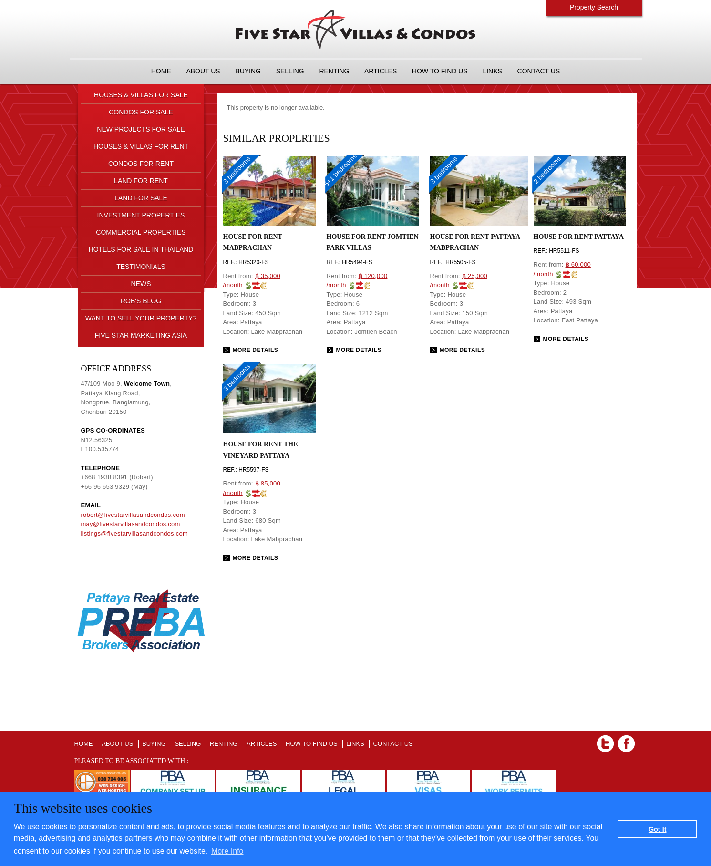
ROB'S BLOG (141, 301)
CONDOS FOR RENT (141, 163)
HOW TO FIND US (440, 71)
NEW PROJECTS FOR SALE (141, 129)
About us (203, 71)
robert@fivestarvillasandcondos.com (133, 514)
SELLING (290, 71)
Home (161, 71)
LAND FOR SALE (140, 198)
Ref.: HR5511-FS (556, 250)
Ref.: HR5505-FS (453, 262)
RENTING (334, 71)
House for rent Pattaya (579, 236)
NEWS (141, 284)
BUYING (248, 71)
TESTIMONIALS (140, 266)
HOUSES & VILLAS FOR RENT (140, 146)
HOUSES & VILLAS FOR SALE (141, 95)
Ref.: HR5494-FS (349, 262)
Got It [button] (658, 829)
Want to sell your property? (140, 318)
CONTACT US (538, 71)
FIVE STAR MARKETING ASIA (141, 335)
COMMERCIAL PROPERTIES (140, 232)
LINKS (492, 71)
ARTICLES (380, 71)
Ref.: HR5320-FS (246, 262)
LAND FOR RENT (141, 181)
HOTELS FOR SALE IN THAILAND (141, 249)
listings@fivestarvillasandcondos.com (134, 533)
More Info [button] (227, 851)
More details (255, 350)
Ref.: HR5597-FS (246, 469)
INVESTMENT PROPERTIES (141, 215)
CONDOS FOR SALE (141, 112)
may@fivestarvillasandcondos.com (130, 523)
